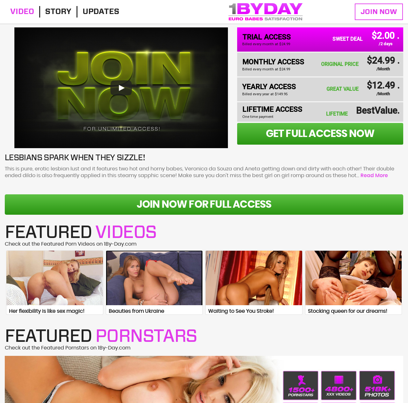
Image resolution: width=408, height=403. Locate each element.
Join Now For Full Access (204, 204)
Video (22, 12)
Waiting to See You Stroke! (241, 311)
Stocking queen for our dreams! (347, 311)
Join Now (379, 11)
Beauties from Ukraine (136, 311)
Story (58, 12)
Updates (101, 12)
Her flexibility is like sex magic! (46, 311)
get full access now (320, 134)
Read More (374, 175)
